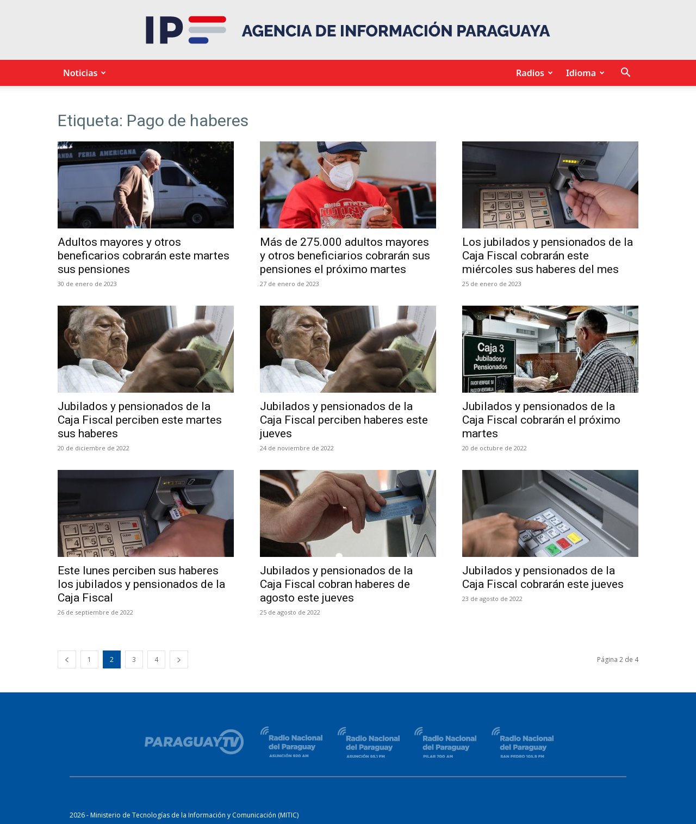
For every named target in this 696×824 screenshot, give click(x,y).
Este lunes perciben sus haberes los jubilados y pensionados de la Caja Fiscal (141, 584)
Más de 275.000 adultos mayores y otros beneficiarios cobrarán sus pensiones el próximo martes (345, 256)
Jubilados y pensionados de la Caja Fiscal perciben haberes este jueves (344, 420)
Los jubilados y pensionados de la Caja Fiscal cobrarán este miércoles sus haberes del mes (547, 256)
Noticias (83, 73)
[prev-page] (67, 659)
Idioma (583, 73)
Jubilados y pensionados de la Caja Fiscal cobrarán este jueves (543, 577)
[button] (625, 74)
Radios (533, 73)
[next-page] (179, 659)
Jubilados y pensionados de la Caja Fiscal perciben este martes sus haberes (140, 420)
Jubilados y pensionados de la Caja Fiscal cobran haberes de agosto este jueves (336, 584)
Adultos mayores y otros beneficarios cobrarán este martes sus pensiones (143, 256)
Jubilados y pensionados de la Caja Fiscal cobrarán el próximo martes (541, 420)
